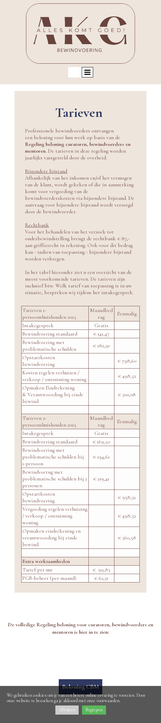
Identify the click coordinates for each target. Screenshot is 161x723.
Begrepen (94, 710)
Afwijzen (67, 710)
